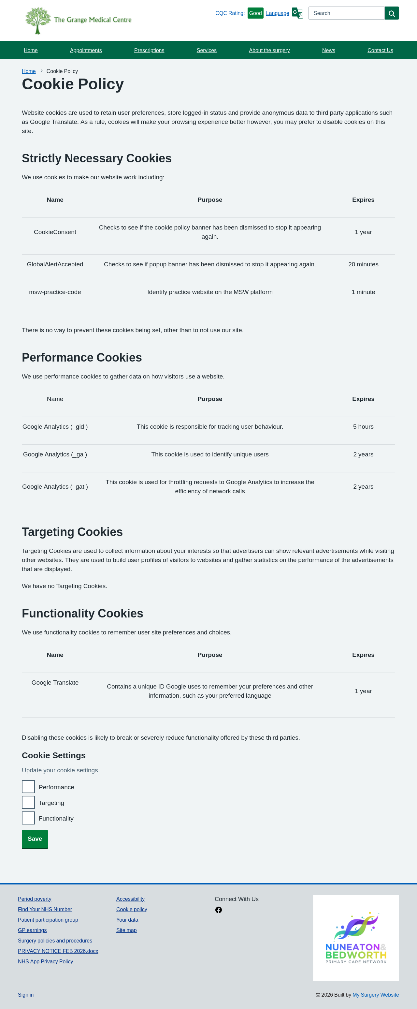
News (328, 50)
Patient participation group (48, 919)
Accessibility (130, 898)
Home (31, 50)
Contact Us (380, 50)
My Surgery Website (375, 994)
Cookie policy (131, 909)
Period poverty (34, 898)
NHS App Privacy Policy (45, 961)
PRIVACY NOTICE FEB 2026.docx (58, 951)
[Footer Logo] (356, 938)
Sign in (26, 994)
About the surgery (269, 50)
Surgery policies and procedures (55, 940)
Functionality (56, 818)
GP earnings (32, 930)
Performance (56, 787)
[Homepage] (115, 21)
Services (207, 50)
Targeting (51, 803)
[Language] (284, 13)
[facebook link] (219, 910)
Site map (126, 930)
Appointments (86, 50)
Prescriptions (149, 50)
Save (35, 839)
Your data (127, 919)
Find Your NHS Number (45, 909)
